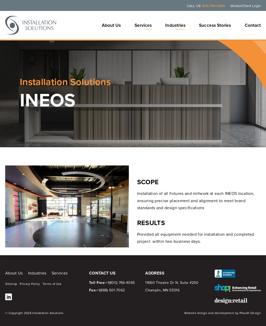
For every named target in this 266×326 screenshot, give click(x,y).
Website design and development (209, 313)
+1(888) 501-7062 (110, 290)
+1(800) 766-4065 (120, 282)
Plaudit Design (250, 313)
